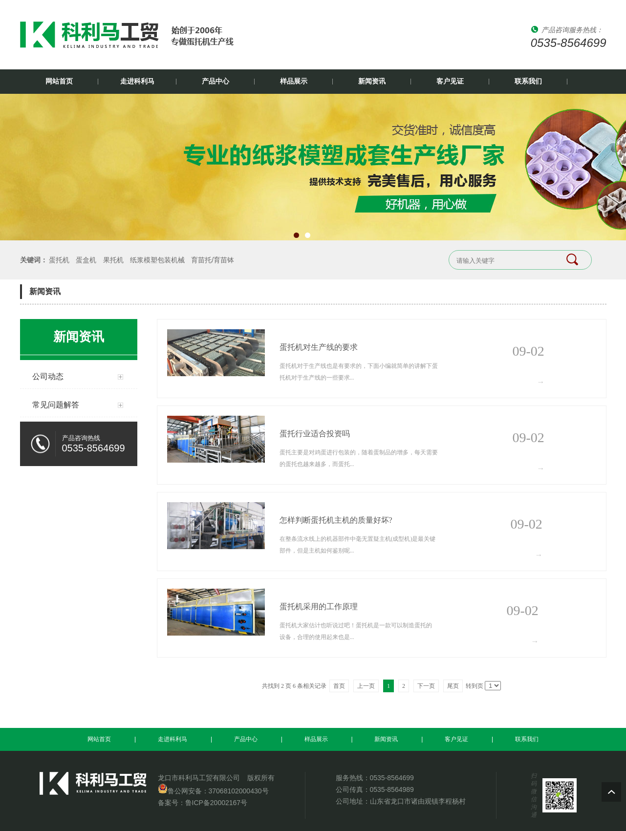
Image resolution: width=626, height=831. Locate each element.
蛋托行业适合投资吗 (315, 433)
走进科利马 (137, 81)
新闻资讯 (372, 81)
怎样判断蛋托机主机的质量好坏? (336, 520)
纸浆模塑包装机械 (157, 260)
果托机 (113, 260)
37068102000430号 (239, 791)
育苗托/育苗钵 (212, 260)
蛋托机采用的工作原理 (319, 606)
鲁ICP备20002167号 (216, 803)
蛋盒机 (86, 260)
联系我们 (528, 81)
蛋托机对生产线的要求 (319, 347)
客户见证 (450, 81)
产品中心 (215, 81)
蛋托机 (59, 260)
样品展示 (293, 81)
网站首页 (59, 81)
